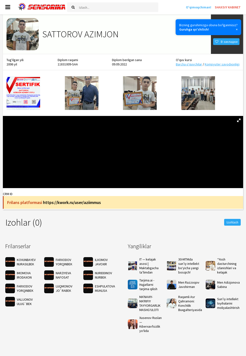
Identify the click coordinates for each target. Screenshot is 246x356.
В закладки (226, 42)
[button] (239, 122)
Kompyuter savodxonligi (222, 66)
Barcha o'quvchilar (189, 66)
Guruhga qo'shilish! (194, 29)
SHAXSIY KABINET (228, 7)
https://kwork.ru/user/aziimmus (72, 204)
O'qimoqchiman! (198, 7)
